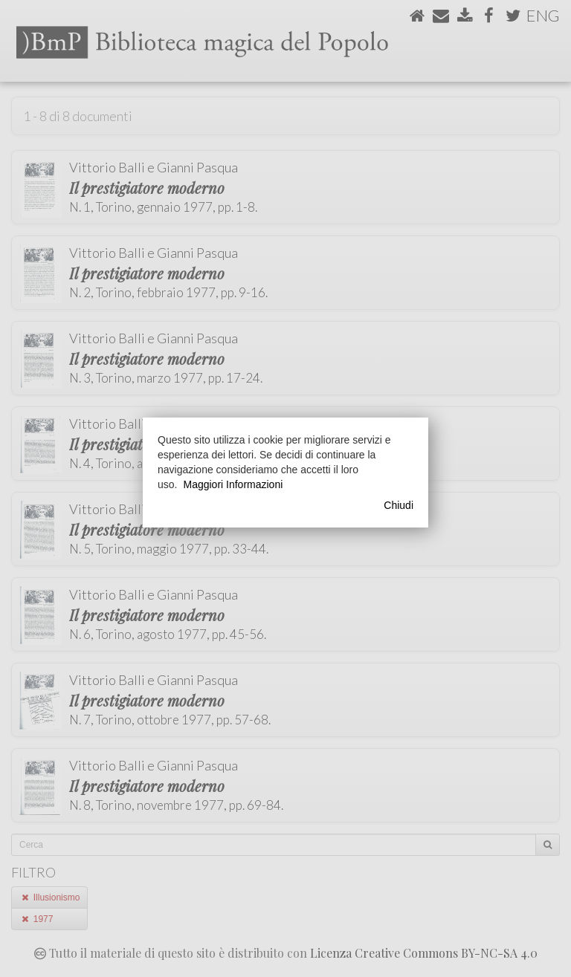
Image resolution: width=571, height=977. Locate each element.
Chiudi (398, 505)
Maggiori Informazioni (233, 484)
